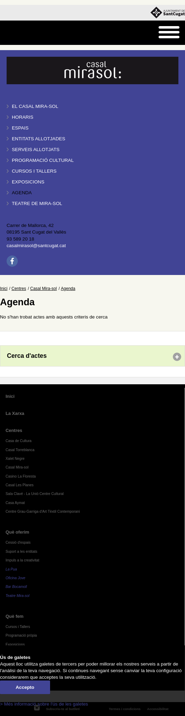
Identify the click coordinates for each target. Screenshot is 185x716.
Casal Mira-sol (43, 288)
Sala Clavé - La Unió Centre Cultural (35, 494)
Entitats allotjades (38, 138)
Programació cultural (43, 160)
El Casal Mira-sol (35, 106)
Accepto (25, 687)
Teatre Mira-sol (18, 596)
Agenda (22, 192)
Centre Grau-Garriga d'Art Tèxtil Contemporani (43, 511)
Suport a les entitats (21, 551)
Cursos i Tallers (18, 627)
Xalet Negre (15, 459)
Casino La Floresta (21, 476)
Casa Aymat (15, 503)
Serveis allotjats (35, 149)
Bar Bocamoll (16, 587)
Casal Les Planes (19, 485)
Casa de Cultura (19, 441)
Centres (18, 288)
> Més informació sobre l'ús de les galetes (44, 704)
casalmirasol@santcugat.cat (36, 245)
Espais (20, 128)
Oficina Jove (15, 578)
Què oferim (17, 532)
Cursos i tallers (34, 171)
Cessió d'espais (18, 542)
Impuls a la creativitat (22, 560)
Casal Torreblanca (20, 450)
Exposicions (28, 181)
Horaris (22, 117)
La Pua (11, 569)
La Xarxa (15, 413)
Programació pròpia (21, 635)
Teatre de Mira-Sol (37, 203)
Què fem (15, 616)
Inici (3, 288)
